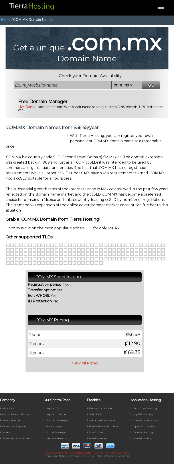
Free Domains (98, 438)
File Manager (54, 426)
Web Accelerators (57, 438)
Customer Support (14, 426)
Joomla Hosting (143, 432)
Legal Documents (56, 452)
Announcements (13, 420)
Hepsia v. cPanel (56, 414)
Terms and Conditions (16, 438)
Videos (6, 432)
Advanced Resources (102, 420)
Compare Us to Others (16, 414)
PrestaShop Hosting (145, 420)
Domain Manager (57, 420)
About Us (8, 408)
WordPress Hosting (145, 408)
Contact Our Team (117, 452)
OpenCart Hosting (144, 426)
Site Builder (96, 432)
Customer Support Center (86, 452)
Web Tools (95, 414)
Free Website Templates (104, 426)
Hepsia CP (52, 408)
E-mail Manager (56, 432)
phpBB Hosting (143, 414)
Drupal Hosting (142, 438)
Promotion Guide (100, 408)
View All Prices (85, 363)
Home (6, 20)
